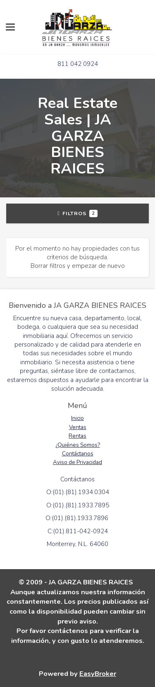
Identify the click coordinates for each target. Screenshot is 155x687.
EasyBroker (97, 673)
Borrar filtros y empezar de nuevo (78, 266)
